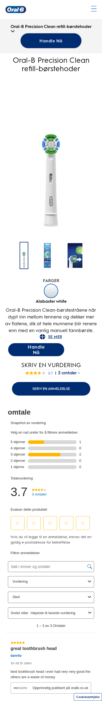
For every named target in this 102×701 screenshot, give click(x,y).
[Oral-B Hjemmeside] (15, 9)
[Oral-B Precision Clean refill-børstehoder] (24, 255)
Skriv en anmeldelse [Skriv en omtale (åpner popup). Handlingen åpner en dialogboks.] (51, 389)
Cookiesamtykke (88, 697)
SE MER (51, 336)
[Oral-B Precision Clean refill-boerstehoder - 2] (80, 255)
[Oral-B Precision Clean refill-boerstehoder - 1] (47, 255)
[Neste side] (88, 256)
